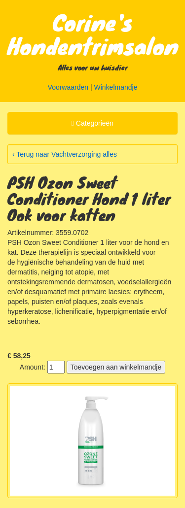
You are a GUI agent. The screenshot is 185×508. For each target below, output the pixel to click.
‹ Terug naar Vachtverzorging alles (64, 154)
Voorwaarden (68, 87)
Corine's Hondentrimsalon (93, 33)
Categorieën (92, 124)
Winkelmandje (116, 87)
